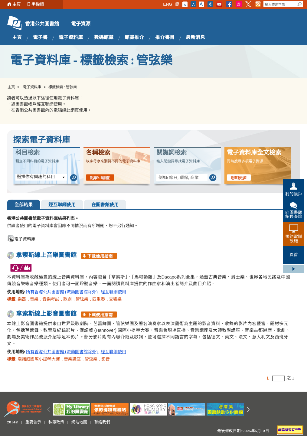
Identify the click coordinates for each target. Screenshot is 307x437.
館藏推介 (134, 37)
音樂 (34, 300)
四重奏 (99, 300)
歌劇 (68, 300)
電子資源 (80, 24)
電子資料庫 (71, 37)
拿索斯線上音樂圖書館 (46, 256)
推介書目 (165, 37)
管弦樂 (82, 300)
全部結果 (24, 205)
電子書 (40, 37)
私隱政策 (56, 422)
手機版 (37, 4)
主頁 (16, 4)
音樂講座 (73, 359)
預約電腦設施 (293, 239)
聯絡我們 (102, 422)
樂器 (22, 300)
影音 (105, 359)
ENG (167, 4)
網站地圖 (79, 422)
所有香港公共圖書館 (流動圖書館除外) (62, 292)
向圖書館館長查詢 (293, 215)
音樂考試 (51, 300)
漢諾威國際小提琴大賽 (39, 359)
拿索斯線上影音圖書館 (46, 314)
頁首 (293, 255)
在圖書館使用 (105, 205)
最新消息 (195, 37)
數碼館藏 (103, 37)
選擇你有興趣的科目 (36, 177)
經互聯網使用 (62, 205)
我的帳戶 (293, 194)
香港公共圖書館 (42, 24)
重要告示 (33, 422)
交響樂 (115, 300)
